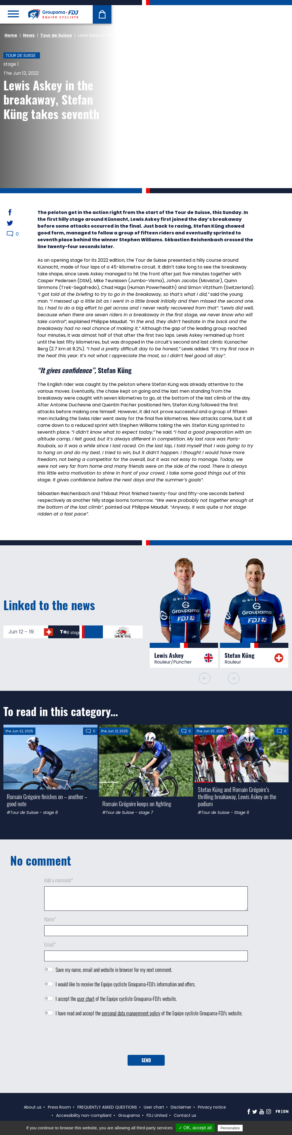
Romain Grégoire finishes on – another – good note (47, 800)
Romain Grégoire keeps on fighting (136, 803)
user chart (85, 998)
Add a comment (58, 880)
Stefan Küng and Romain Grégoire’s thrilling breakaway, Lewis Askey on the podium (237, 796)
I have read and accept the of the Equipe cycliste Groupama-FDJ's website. (149, 1013)
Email (50, 944)
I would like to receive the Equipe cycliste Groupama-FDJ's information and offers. (126, 984)
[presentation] (146, 1038)
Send (146, 1060)
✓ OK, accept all (195, 1127)
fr (278, 1111)
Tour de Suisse (56, 35)
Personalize (230, 1128)
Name (50, 919)
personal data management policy (131, 1013)
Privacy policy (258, 1128)
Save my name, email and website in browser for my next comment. (114, 969)
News (29, 35)
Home (11, 35)
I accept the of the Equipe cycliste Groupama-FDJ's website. (116, 998)
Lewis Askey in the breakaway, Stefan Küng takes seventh (51, 99)
